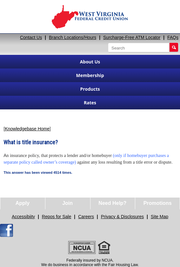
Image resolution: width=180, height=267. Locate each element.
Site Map (159, 216)
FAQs (172, 37)
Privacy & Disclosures (122, 216)
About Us (90, 62)
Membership (90, 75)
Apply (23, 203)
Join (67, 203)
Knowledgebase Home (27, 128)
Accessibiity (23, 216)
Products (90, 89)
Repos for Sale (56, 216)
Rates (90, 103)
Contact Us (31, 37)
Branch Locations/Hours (72, 37)
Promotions (157, 203)
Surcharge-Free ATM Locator (131, 37)
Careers (86, 216)
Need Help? (112, 203)
